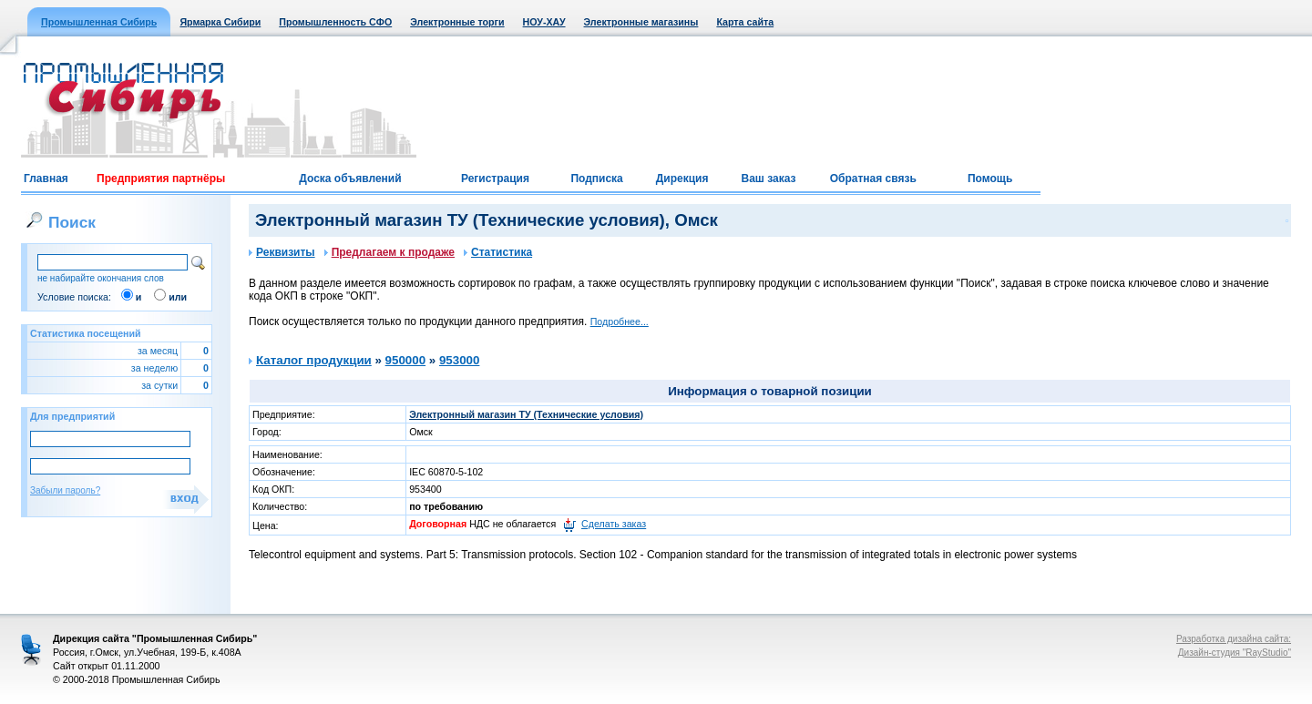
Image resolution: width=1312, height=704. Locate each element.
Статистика (498, 252)
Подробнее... (619, 321)
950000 (405, 360)
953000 (459, 360)
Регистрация (495, 178)
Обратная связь (873, 178)
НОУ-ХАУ (544, 21)
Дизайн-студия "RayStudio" (1234, 653)
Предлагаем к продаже (389, 252)
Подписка (596, 178)
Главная (46, 178)
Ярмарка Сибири (220, 21)
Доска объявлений (350, 178)
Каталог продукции (314, 360)
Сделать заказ (613, 523)
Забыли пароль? (65, 490)
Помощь (990, 178)
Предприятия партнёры (161, 178)
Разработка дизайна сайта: (1233, 639)
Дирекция (682, 178)
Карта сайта (745, 21)
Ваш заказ (768, 178)
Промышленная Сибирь (99, 21)
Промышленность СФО (335, 21)
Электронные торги (457, 21)
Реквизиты (282, 252)
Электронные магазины (641, 21)
